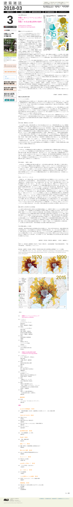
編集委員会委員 (36, 12)
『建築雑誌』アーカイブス (65, 7)
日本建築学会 (42, 498)
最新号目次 (10, 12)
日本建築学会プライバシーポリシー (63, 498)
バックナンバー (62, 12)
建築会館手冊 (54, 498)
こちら (57, 3)
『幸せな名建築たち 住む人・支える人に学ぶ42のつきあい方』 (10, 57)
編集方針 (23, 12)
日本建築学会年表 (48, 498)
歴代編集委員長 (49, 12)
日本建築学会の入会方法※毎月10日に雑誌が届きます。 (48, 7)
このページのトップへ (67, 493)
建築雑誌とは (58, 7)
